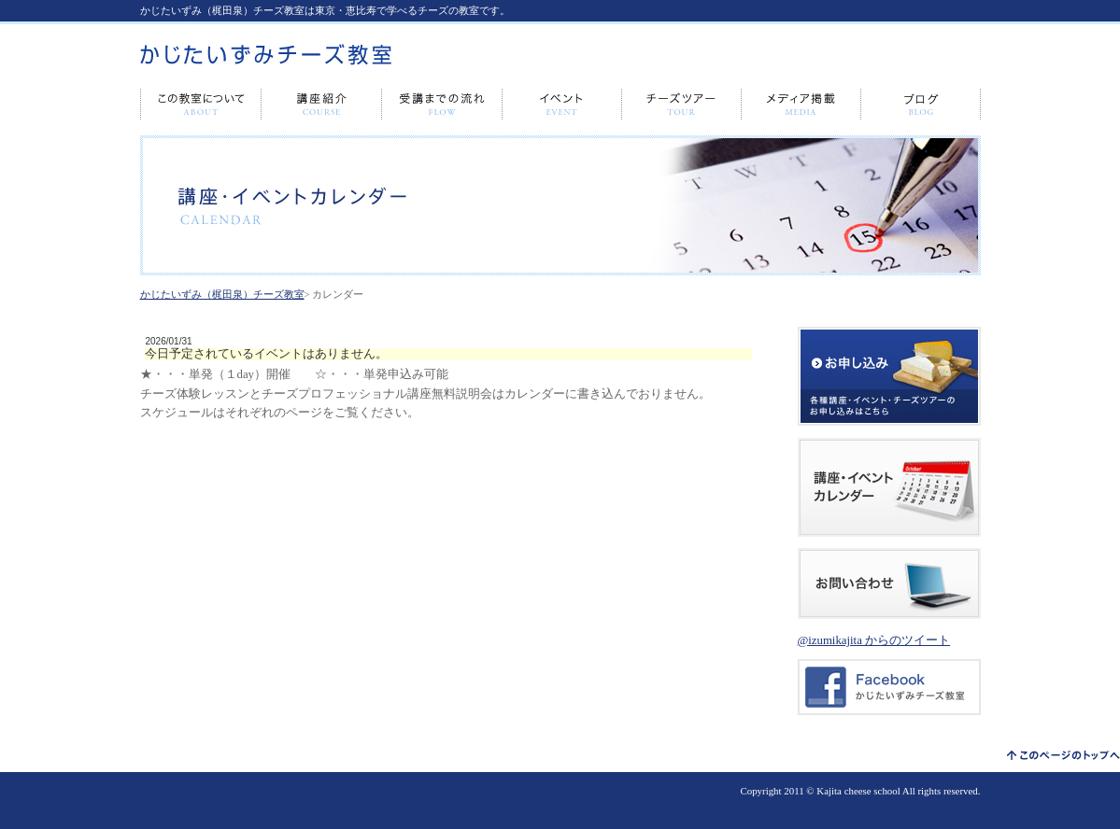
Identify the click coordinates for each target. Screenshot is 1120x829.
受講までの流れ (442, 104)
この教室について (201, 104)
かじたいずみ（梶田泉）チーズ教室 (222, 294)
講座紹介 (322, 104)
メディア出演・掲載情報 (801, 104)
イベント (562, 104)
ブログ (921, 104)
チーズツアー (682, 104)
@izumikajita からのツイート (874, 640)
